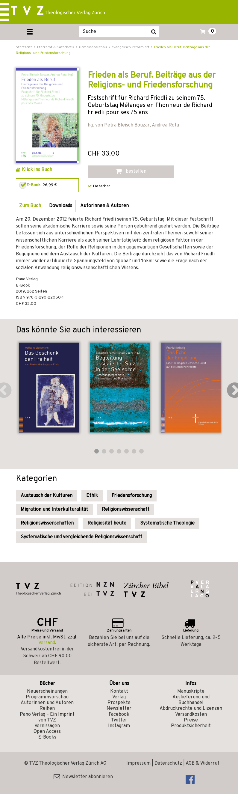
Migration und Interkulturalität (54, 510)
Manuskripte (190, 691)
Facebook (119, 715)
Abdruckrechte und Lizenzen (191, 709)
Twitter (119, 720)
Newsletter (119, 709)
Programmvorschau (47, 697)
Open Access (47, 732)
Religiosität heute (106, 523)
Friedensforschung (132, 496)
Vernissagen (47, 726)
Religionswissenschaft (125, 510)
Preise (191, 720)
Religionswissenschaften (47, 523)
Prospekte (119, 703)
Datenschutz (168, 763)
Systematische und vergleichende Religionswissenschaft (81, 537)
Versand (46, 643)
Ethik (92, 496)
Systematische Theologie (167, 523)
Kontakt (119, 691)
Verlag (119, 697)
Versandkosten (191, 715)
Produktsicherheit (191, 726)
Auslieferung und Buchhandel (191, 700)
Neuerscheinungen (47, 691)
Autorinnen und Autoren (47, 703)
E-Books (47, 737)
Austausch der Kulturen (46, 496)
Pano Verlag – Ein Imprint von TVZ (47, 717)
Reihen (47, 709)
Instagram (119, 726)
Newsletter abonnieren (83, 777)
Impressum (138, 763)
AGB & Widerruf (202, 763)
